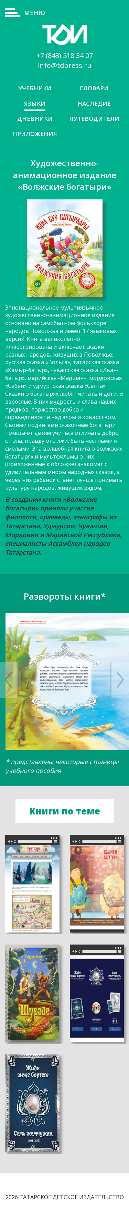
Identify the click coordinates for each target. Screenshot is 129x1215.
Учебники (35, 88)
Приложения (35, 134)
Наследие (94, 103)
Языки (34, 103)
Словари (94, 88)
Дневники (35, 119)
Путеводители (94, 119)
